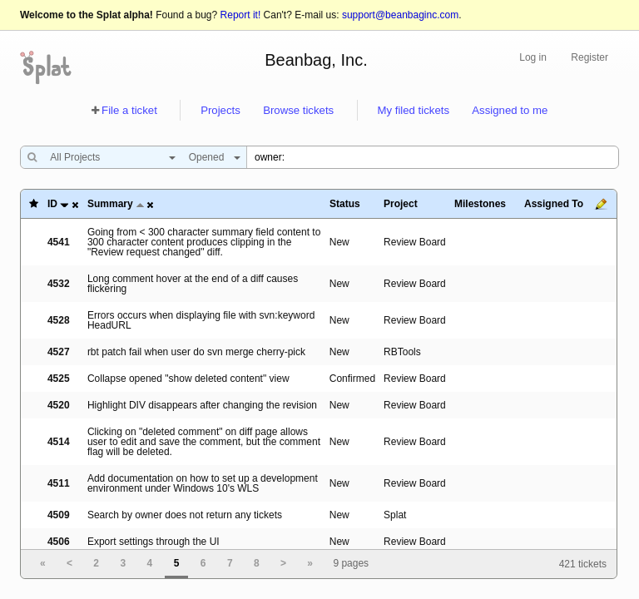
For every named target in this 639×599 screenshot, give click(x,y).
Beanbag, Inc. (316, 60)
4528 (58, 320)
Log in (533, 57)
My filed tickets (413, 110)
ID (52, 204)
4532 (58, 284)
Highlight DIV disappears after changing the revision (202, 405)
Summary (110, 204)
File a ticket (129, 110)
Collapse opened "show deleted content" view (188, 379)
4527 (58, 352)
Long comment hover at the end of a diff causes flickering (192, 284)
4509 (58, 515)
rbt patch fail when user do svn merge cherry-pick (196, 352)
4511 (58, 483)
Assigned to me (509, 110)
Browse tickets (298, 110)
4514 (58, 442)
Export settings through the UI (153, 542)
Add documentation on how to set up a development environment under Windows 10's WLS (202, 483)
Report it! (240, 15)
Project (401, 204)
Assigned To (553, 204)
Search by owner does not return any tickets (184, 515)
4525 (58, 379)
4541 (58, 242)
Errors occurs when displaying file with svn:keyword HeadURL (201, 320)
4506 (58, 542)
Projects (220, 110)
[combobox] (108, 157)
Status (344, 204)
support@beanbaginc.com (400, 15)
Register (589, 57)
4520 (58, 405)
